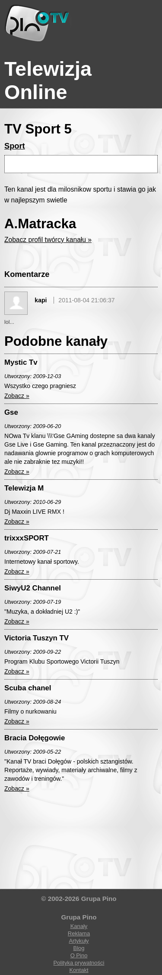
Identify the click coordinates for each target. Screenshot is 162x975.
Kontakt (78, 970)
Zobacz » (16, 395)
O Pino (79, 955)
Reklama (79, 933)
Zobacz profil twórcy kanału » (48, 239)
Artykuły (79, 941)
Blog (78, 948)
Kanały (79, 926)
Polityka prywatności (79, 962)
